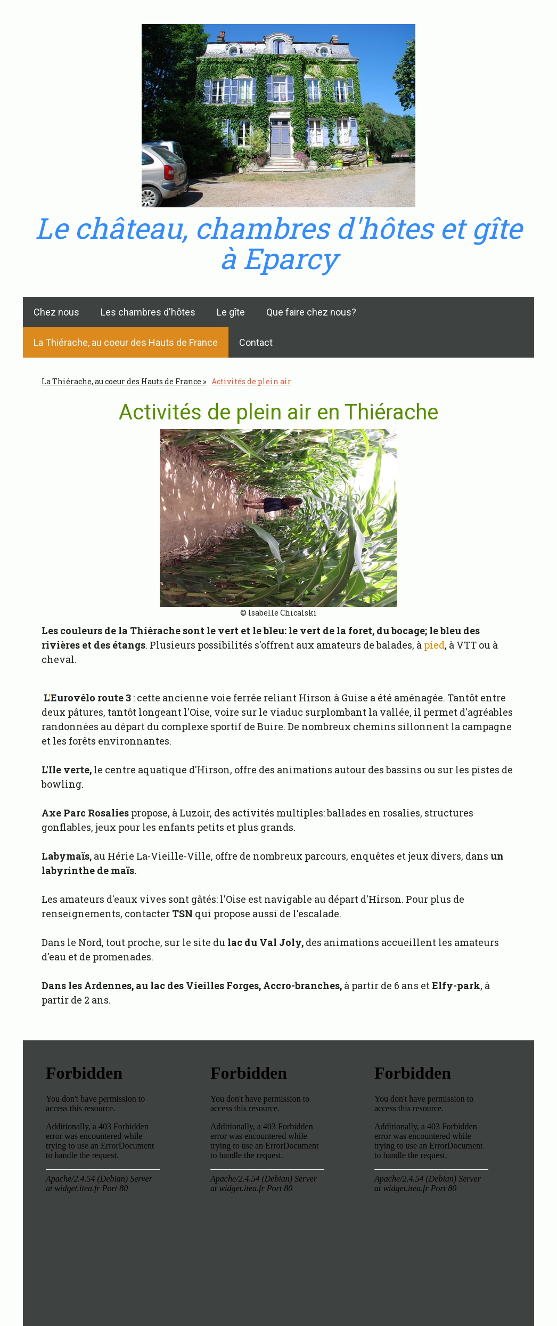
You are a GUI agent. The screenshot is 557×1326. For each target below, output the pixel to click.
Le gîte (231, 312)
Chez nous (56, 312)
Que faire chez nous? (311, 312)
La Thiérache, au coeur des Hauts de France (126, 342)
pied (434, 644)
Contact (256, 342)
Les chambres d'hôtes (148, 312)
